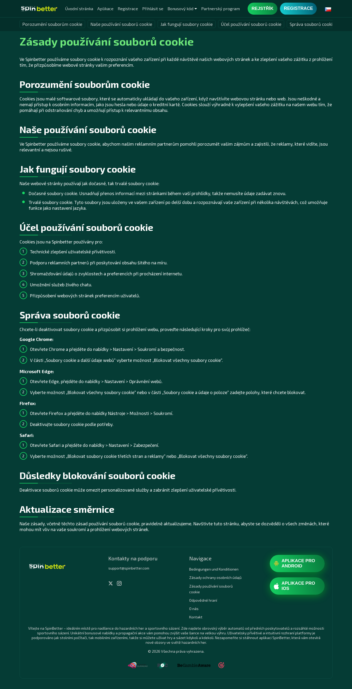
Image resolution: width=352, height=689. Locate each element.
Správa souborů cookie (312, 24)
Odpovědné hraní (203, 600)
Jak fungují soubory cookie (186, 24)
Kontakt (195, 617)
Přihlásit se (152, 8)
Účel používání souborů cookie (251, 24)
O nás (194, 608)
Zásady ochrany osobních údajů (215, 577)
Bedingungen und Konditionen (213, 569)
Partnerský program (220, 8)
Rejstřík (262, 8)
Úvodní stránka (79, 8)
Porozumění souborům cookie (52, 24)
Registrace (128, 8)
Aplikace (105, 8)
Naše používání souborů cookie (121, 24)
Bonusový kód (180, 8)
